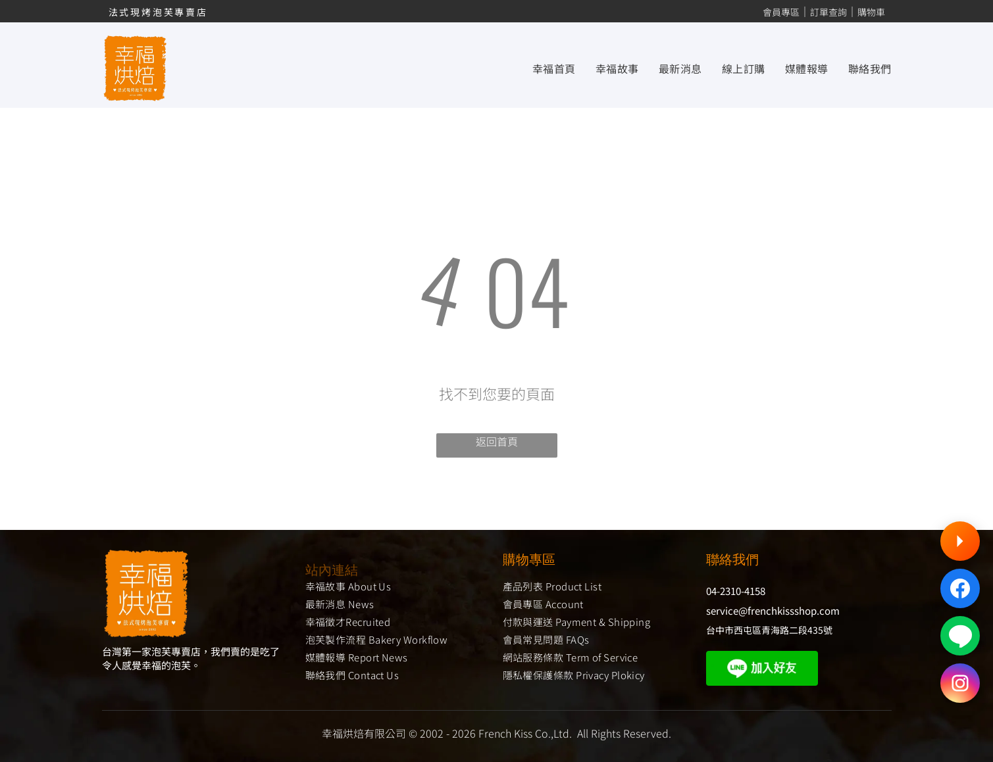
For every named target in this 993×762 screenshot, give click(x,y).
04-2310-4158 (735, 591)
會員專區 (781, 11)
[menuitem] (544, 68)
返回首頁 (497, 441)
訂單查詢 (828, 11)
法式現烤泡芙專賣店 (158, 11)
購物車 (871, 11)
